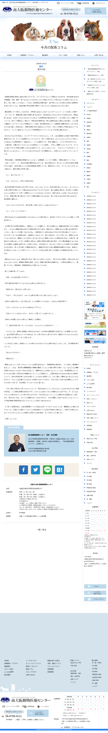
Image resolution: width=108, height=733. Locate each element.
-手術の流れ (73, 665)
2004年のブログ (91, 280)
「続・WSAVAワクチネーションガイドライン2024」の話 (96, 80)
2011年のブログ (91, 253)
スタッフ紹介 (63, 55)
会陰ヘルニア (90, 459)
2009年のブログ (91, 261)
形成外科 (89, 122)
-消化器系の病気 (96, 677)
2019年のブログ (91, 223)
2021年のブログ (91, 215)
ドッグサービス (91, 391)
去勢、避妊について (54, 663)
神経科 (89, 168)
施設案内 (45, 55)
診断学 (89, 183)
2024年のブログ (91, 204)
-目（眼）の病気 (96, 662)
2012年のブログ (91, 249)
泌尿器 (89, 145)
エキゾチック (90, 103)
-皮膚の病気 (95, 680)
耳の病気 (89, 480)
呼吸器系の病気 (91, 488)
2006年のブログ (91, 272)
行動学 (89, 179)
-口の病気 (94, 665)
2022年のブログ (91, 211)
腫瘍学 (89, 175)
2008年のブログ (91, 264)
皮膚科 (89, 156)
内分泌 (89, 114)
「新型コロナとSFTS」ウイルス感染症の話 (96, 93)
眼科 (41, 66)
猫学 (88, 152)
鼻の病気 (89, 484)
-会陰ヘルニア (74, 679)
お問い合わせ (98, 55)
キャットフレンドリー (93, 395)
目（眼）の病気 (91, 472)
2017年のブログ (91, 230)
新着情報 (89, 429)
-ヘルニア (94, 686)
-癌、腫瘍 (94, 683)
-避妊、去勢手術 (75, 676)
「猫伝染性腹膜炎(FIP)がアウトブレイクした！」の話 (96, 70)
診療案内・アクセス (27, 55)
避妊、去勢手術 (91, 455)
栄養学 (89, 137)
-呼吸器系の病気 (96, 674)
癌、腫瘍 (89, 499)
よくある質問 (90, 383)
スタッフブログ (91, 406)
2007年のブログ (91, 268)
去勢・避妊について (92, 418)
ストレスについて (92, 422)
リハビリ (89, 463)
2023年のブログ (91, 207)
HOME (9, 55)
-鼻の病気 (94, 671)
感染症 (89, 130)
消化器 (89, 149)
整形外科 (89, 133)
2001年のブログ (91, 291)
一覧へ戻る (41, 530)
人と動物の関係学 (92, 111)
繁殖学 (89, 171)
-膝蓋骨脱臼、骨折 (75, 673)
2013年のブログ (91, 245)
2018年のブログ (91, 226)
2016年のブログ (91, 234)
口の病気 (89, 476)
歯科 (88, 141)
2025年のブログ (91, 200)
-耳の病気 (94, 668)
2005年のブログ (91, 276)
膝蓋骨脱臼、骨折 (92, 452)
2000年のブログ (91, 295)
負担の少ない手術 (92, 438)
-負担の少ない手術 (75, 662)
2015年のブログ (91, 238)
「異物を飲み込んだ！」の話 (95, 75)
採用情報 (89, 425)
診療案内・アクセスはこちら (74, 727)
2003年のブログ (91, 283)
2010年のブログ (91, 257)
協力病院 (89, 387)
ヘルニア (89, 107)
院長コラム (81, 55)
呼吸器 (89, 118)
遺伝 (88, 187)
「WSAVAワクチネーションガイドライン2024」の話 (96, 86)
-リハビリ (73, 682)
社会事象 (89, 164)
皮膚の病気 (90, 495)
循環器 (89, 126)
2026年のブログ (91, 196)
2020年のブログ (91, 219)
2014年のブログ (91, 242)
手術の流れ (90, 442)
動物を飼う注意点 (92, 414)
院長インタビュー (92, 399)
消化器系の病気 (91, 491)
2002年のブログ (91, 287)
